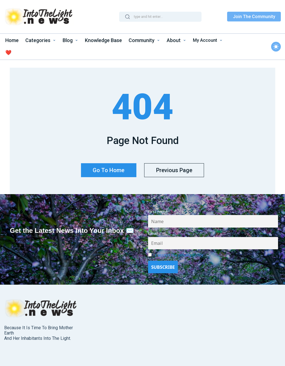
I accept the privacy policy (179, 254)
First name (158, 211)
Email (153, 232)
